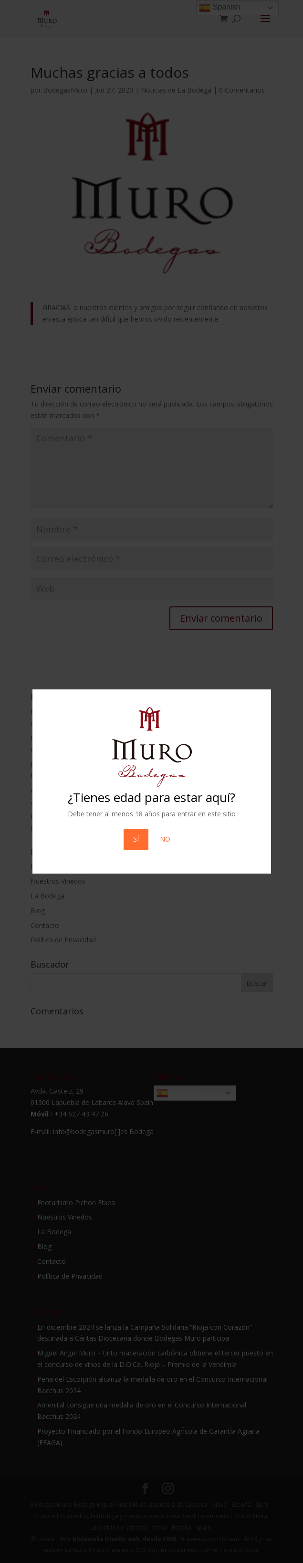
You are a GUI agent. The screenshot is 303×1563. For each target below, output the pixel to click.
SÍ (136, 839)
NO (165, 839)
